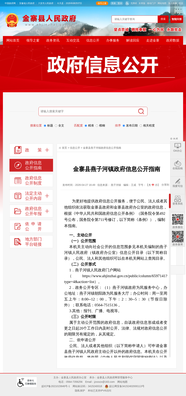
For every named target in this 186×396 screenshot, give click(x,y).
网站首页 (12, 40)
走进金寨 (152, 40)
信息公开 (92, 40)
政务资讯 (52, 40)
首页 (64, 147)
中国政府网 (10, 3)
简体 (113, 3)
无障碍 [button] (133, 3)
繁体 (120, 3)
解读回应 (132, 40)
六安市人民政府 (45, 3)
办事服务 (112, 40)
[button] (142, 3)
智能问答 (177, 19)
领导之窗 (102, 3)
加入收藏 (172, 3)
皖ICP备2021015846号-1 (56, 386)
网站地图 (162, 3)
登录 (181, 3)
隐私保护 (80, 390)
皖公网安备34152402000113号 (126, 386)
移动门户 (151, 3)
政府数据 (172, 40)
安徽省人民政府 (27, 3)
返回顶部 (177, 270)
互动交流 (72, 40)
